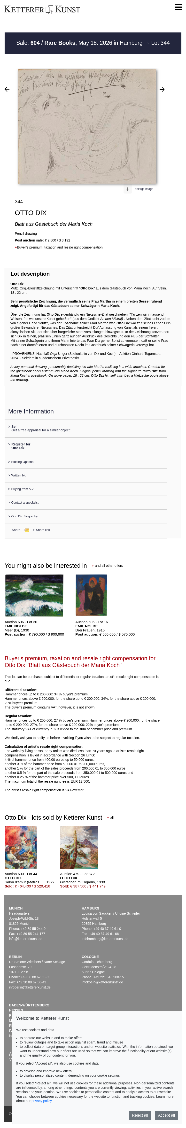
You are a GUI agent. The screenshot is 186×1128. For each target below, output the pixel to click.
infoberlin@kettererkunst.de (29, 987)
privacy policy (41, 1101)
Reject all (140, 1115)
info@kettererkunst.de (25, 939)
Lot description (30, 274)
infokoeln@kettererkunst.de (102, 982)
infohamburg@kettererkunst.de (105, 939)
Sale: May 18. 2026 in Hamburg (80, 43)
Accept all (166, 1115)
